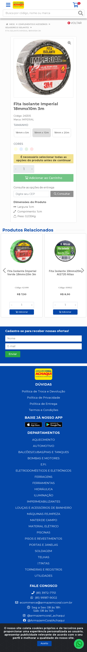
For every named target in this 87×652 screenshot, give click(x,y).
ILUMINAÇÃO (43, 495)
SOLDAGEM (43, 551)
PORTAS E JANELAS (43, 544)
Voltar (75, 23)
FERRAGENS (43, 476)
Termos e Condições (43, 410)
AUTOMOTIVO (43, 446)
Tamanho (21, 125)
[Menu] (8, 5)
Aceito (44, 643)
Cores (18, 143)
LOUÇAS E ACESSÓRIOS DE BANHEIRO (43, 507)
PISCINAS (43, 532)
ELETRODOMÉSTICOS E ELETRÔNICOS (43, 470)
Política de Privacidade (43, 397)
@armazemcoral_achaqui (43, 615)
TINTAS (43, 563)
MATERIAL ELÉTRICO (44, 526)
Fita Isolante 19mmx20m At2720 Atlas (65, 272)
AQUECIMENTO (43, 439)
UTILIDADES (43, 575)
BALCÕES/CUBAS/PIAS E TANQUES (43, 452)
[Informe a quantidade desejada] (24, 169)
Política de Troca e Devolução (43, 391)
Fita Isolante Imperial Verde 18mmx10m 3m (21, 272)
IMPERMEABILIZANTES (43, 501)
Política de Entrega (43, 403)
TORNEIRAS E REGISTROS (43, 569)
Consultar (62, 193)
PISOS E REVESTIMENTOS (43, 538)
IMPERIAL (28, 119)
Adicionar (22, 312)
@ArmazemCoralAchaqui (43, 620)
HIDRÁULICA (43, 489)
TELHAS (43, 557)
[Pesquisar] (80, 13)
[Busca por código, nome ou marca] (40, 13)
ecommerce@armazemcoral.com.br (43, 602)
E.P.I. (44, 464)
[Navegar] (4, 270)
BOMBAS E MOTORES (44, 458)
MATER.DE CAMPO (43, 520)
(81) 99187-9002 (43, 597)
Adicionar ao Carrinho (43, 178)
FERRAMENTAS (43, 483)
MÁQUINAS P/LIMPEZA (43, 514)
